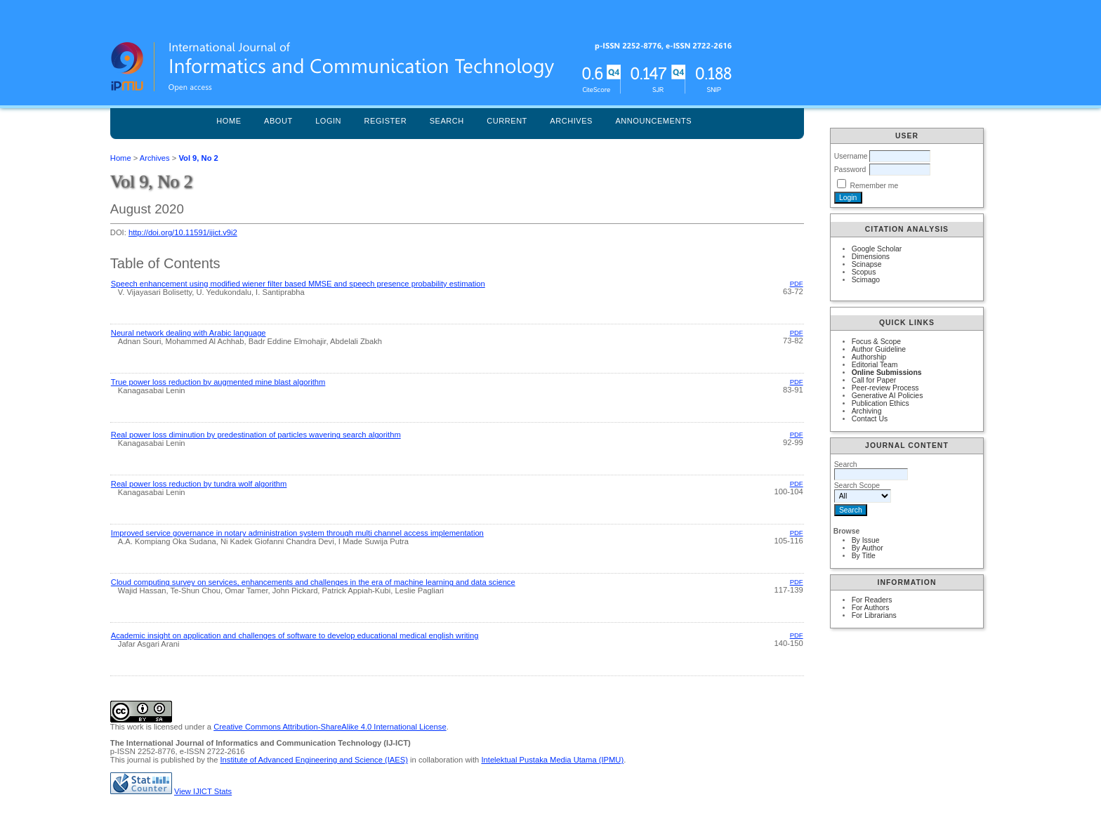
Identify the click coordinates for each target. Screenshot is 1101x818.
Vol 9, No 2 (198, 158)
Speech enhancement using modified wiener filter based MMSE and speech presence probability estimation (298, 283)
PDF (796, 283)
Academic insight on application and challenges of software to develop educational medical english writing (295, 635)
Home (228, 121)
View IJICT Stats (203, 791)
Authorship (869, 357)
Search (447, 121)
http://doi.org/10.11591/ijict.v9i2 (182, 232)
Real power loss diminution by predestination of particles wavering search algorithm (256, 434)
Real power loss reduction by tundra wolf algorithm (199, 484)
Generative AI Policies (887, 396)
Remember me (874, 186)
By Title (864, 556)
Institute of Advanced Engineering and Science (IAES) (314, 760)
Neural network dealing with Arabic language (188, 333)
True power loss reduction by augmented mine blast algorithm (218, 382)
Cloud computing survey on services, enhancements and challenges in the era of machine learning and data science (313, 582)
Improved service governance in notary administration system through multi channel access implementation (297, 533)
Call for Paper (874, 380)
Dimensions (871, 256)
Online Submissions (887, 372)
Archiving (867, 411)
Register (385, 121)
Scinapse (867, 264)
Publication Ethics (880, 403)
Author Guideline (879, 349)
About (278, 121)
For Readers (872, 600)
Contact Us (870, 419)
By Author (867, 548)
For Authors (871, 608)
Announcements (653, 121)
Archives (571, 121)
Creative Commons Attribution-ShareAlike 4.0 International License (329, 727)
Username (851, 156)
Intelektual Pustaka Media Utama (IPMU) (552, 760)
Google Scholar (877, 249)
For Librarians (874, 615)
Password (850, 169)
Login (328, 121)
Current (507, 121)
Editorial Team (875, 365)
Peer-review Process (885, 388)
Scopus (864, 272)
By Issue (866, 540)
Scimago (866, 280)
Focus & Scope (876, 341)
